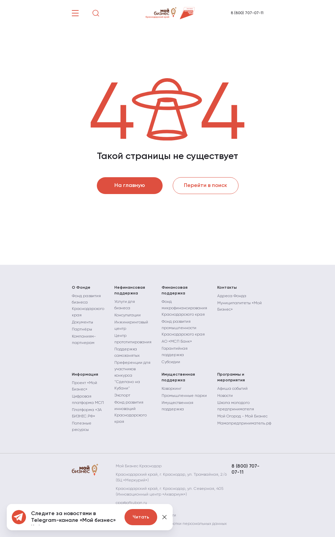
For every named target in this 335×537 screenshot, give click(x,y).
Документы (82, 322)
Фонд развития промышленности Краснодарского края (183, 328)
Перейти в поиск (205, 185)
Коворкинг (172, 389)
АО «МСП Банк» (177, 342)
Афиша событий (232, 389)
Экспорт (122, 395)
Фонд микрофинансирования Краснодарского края (184, 308)
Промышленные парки (184, 396)
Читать (141, 517)
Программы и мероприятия (231, 377)
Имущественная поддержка (178, 377)
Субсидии (171, 362)
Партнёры (82, 329)
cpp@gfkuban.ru (131, 503)
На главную (129, 185)
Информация (85, 375)
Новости (225, 396)
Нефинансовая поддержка (129, 290)
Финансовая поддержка (175, 290)
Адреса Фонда (231, 296)
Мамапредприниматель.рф (244, 423)
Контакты (227, 288)
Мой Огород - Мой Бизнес (242, 416)
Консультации (127, 315)
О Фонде (81, 288)
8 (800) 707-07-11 (247, 13)
